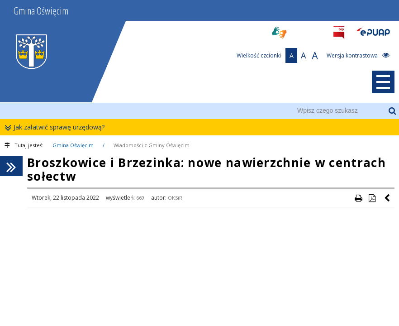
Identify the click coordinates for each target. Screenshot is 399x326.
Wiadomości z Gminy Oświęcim (152, 145)
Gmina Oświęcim (73, 145)
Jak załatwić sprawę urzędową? (56, 127)
